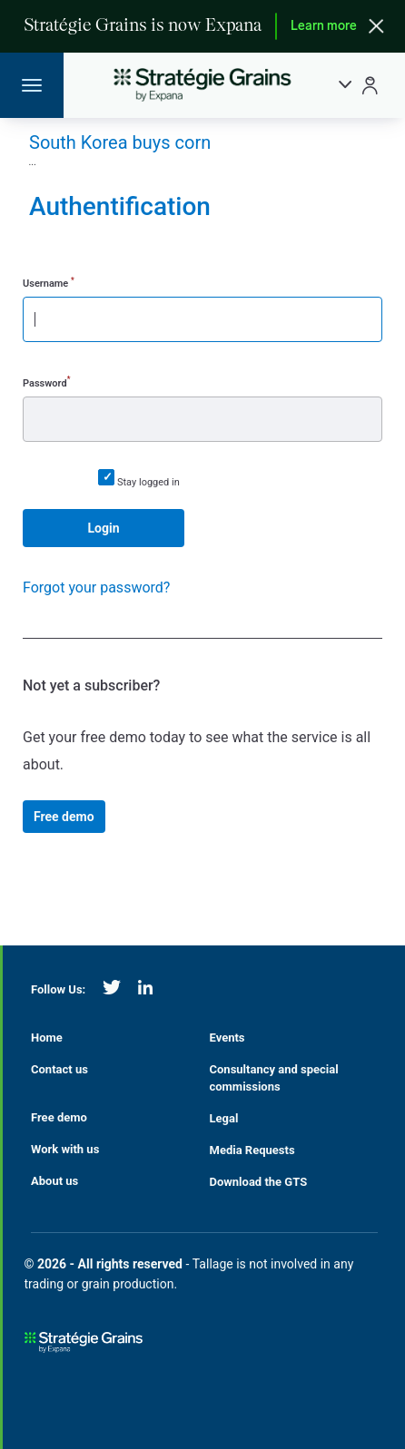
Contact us (59, 1069)
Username (48, 282)
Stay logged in (148, 482)
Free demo (64, 816)
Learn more (324, 27)
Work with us (65, 1149)
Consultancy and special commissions (274, 1077)
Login (103, 528)
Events (227, 1037)
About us (54, 1181)
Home (47, 1037)
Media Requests (252, 1150)
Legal (224, 1118)
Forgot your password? (96, 587)
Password (46, 381)
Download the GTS (259, 1182)
